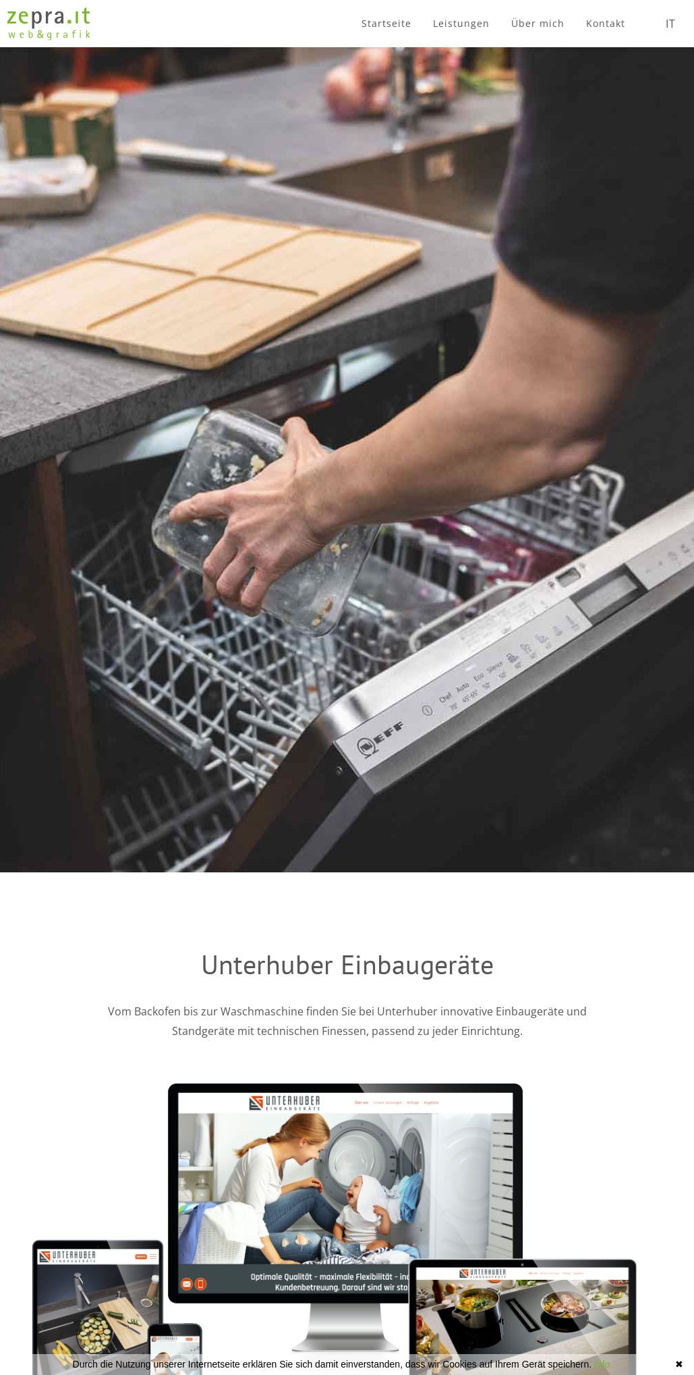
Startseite (386, 23)
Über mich (538, 23)
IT (671, 23)
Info (602, 1364)
